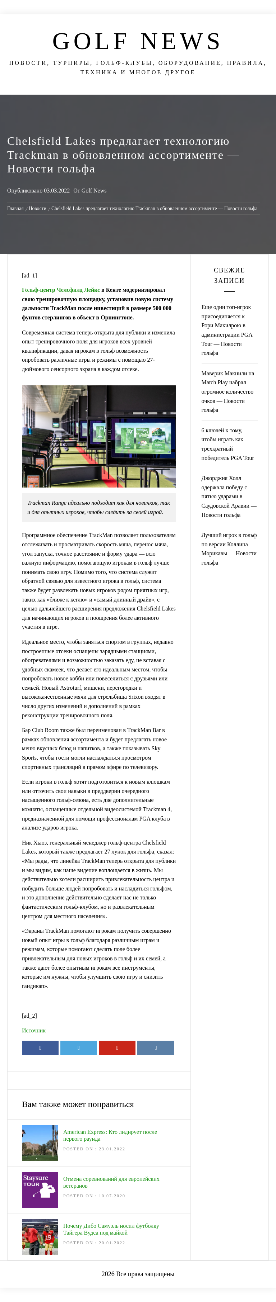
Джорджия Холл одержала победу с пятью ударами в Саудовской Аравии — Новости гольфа (229, 496)
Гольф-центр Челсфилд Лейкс (61, 290)
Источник (34, 1030)
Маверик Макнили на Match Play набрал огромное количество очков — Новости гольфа (228, 391)
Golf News (138, 40)
